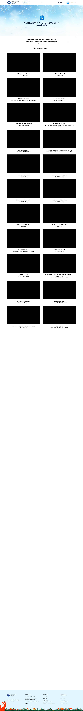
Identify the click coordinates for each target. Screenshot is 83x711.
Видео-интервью (64, 703)
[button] (59, 3)
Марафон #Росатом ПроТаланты (49, 703)
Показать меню (73, 2)
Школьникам (45, 696)
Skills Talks (62, 700)
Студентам (45, 698)
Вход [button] (62, 2)
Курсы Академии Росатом (47, 702)
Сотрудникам (45, 700)
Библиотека (63, 698)
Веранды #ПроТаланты (65, 701)
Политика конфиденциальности (31, 705)
